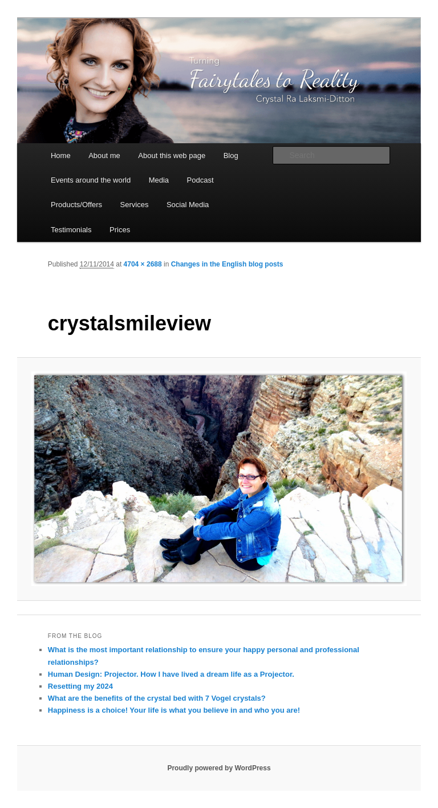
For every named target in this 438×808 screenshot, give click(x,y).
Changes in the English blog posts (227, 264)
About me (104, 155)
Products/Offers (76, 204)
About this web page (171, 155)
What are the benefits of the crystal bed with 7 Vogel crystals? (157, 698)
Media (159, 180)
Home (61, 155)
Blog (231, 155)
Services (134, 204)
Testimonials (71, 229)
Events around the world (91, 180)
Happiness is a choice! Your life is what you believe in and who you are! (174, 710)
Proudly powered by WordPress (218, 768)
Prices (120, 229)
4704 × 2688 (143, 264)
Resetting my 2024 (80, 686)
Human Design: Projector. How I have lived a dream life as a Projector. (171, 674)
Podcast (200, 180)
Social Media (188, 204)
